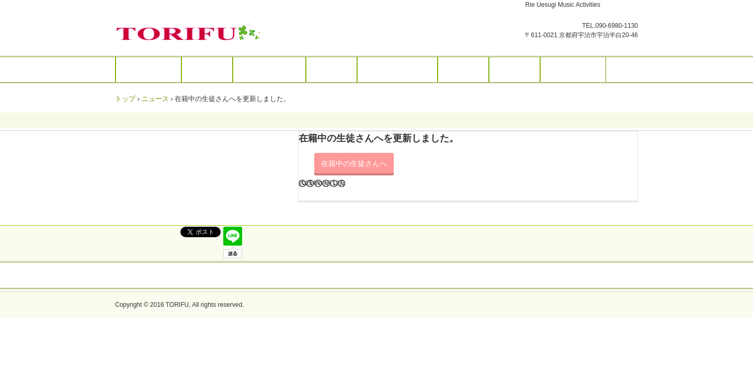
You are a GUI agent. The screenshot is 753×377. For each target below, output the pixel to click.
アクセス (514, 69)
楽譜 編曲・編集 (397, 69)
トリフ (190, 33)
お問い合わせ (573, 69)
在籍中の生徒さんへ (354, 163)
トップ (125, 99)
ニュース (155, 99)
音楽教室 (207, 69)
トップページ (148, 69)
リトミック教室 (269, 69)
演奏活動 (463, 69)
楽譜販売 (331, 69)
